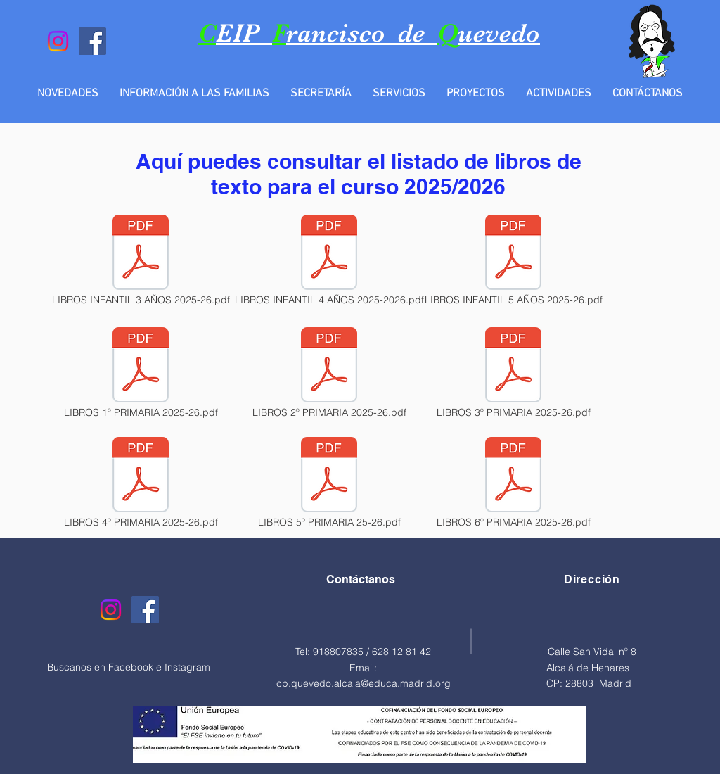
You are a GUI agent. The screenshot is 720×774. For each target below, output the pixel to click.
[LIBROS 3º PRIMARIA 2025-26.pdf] (513, 373)
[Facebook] (92, 41)
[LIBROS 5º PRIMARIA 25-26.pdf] (329, 483)
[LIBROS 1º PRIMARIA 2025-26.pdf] (140, 373)
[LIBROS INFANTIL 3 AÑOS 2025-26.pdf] (140, 261)
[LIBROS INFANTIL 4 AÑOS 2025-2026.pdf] (329, 261)
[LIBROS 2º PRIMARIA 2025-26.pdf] (329, 373)
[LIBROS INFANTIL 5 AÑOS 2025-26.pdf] (513, 261)
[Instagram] (58, 41)
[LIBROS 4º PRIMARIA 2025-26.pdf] (140, 483)
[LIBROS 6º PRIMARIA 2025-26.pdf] (513, 483)
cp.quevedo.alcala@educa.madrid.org (363, 683)
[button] (194, 93)
